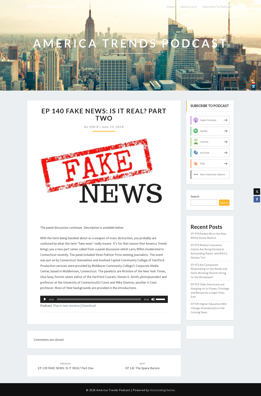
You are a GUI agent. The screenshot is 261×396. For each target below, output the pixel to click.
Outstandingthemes (162, 390)
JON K (94, 126)
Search (195, 196)
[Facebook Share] (257, 199)
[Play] (45, 299)
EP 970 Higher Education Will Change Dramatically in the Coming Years (209, 308)
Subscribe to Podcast (216, 6)
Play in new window (66, 305)
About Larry (188, 6)
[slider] (99, 299)
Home (170, 6)
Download (89, 305)
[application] (104, 299)
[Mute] (153, 299)
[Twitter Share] (257, 191)
